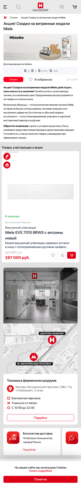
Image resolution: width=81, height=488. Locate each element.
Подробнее (29, 449)
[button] (7, 296)
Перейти (40, 418)
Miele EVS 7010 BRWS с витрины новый (40, 232)
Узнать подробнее (40, 470)
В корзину (71, 255)
